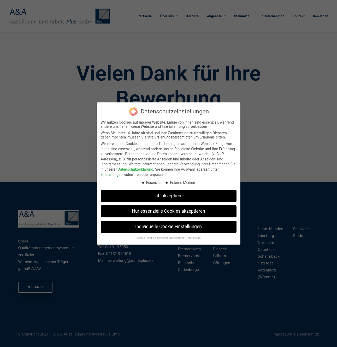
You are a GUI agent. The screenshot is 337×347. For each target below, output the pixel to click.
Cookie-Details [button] (146, 237)
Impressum (194, 237)
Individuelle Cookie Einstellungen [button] (168, 226)
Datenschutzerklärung (135, 169)
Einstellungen (112, 174)
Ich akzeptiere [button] (168, 195)
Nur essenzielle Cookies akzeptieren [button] (168, 210)
